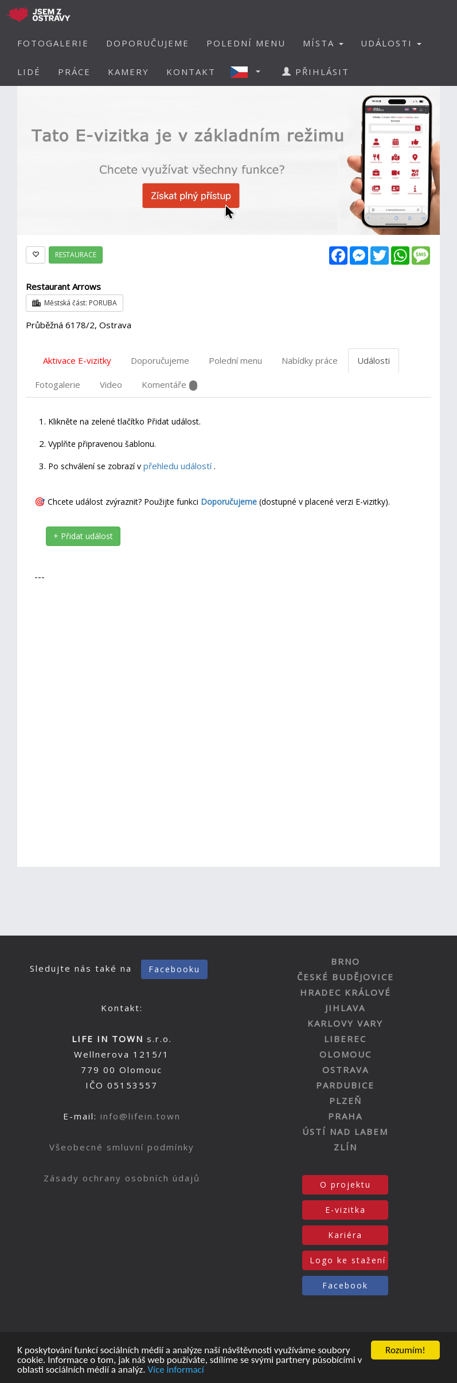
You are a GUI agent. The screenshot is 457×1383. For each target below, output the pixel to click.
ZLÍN (345, 1147)
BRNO (345, 961)
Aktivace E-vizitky (77, 360)
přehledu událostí (178, 466)
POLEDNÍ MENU (246, 43)
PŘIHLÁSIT (315, 71)
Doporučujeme (160, 360)
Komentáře (169, 385)
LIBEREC (345, 1038)
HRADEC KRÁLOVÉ (345, 992)
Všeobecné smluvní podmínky (121, 1147)
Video (111, 384)
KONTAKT (191, 71)
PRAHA (345, 1116)
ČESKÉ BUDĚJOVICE (345, 977)
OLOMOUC (345, 1054)
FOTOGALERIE (53, 43)
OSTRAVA (345, 1069)
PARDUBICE (345, 1085)
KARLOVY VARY (345, 1023)
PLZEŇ (345, 1100)
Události (373, 360)
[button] (249, 71)
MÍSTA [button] (323, 43)
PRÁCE (74, 71)
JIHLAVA (345, 1007)
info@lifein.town (140, 1116)
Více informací (175, 1374)
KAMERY (128, 71)
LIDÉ (29, 71)
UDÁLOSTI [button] (391, 43)
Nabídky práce (310, 360)
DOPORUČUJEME (147, 43)
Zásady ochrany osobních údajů (122, 1178)
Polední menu (235, 360)
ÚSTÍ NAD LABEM (345, 1131)
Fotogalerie (57, 384)
